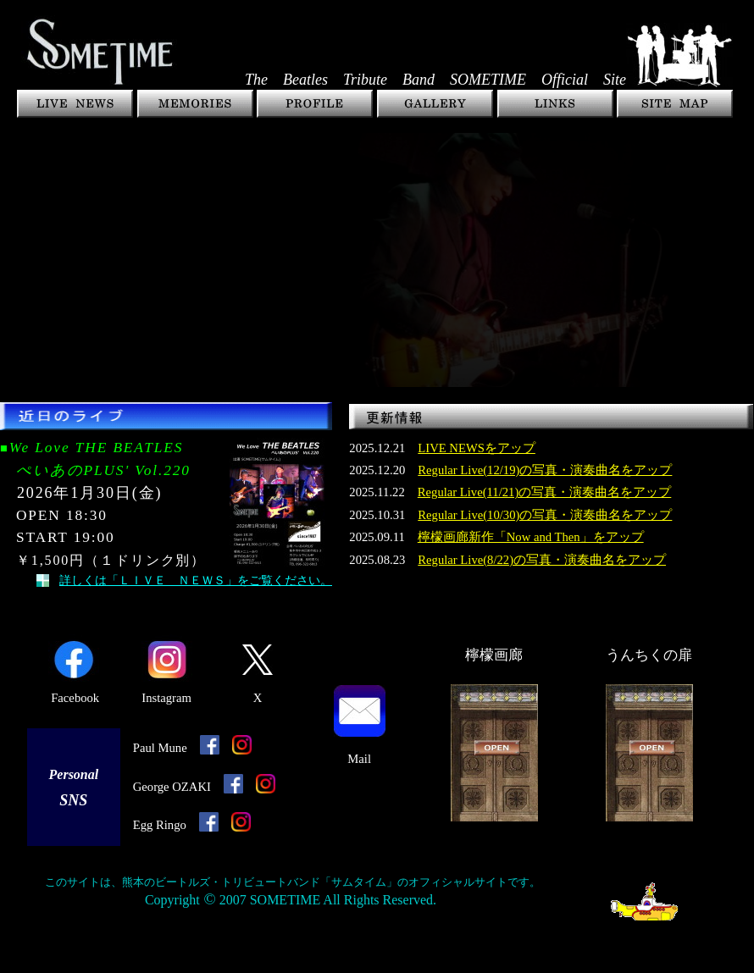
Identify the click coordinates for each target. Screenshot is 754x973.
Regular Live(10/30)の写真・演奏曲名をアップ (545, 515)
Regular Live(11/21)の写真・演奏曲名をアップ (545, 492)
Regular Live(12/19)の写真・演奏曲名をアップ (545, 470)
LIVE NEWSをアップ (476, 448)
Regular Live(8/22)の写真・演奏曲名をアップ (542, 560)
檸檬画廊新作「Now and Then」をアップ (531, 537)
